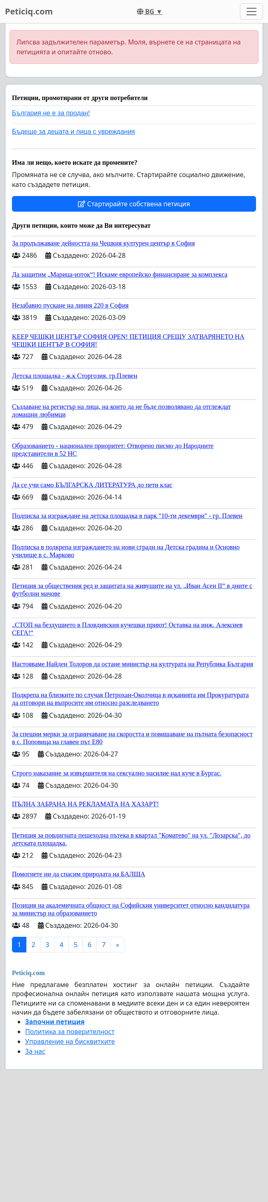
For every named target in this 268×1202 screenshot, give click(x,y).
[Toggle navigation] (251, 11)
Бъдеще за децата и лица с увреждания (73, 131)
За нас (35, 1051)
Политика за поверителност (70, 1031)
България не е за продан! (51, 113)
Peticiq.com (29, 11)
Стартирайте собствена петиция (134, 203)
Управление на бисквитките (70, 1041)
